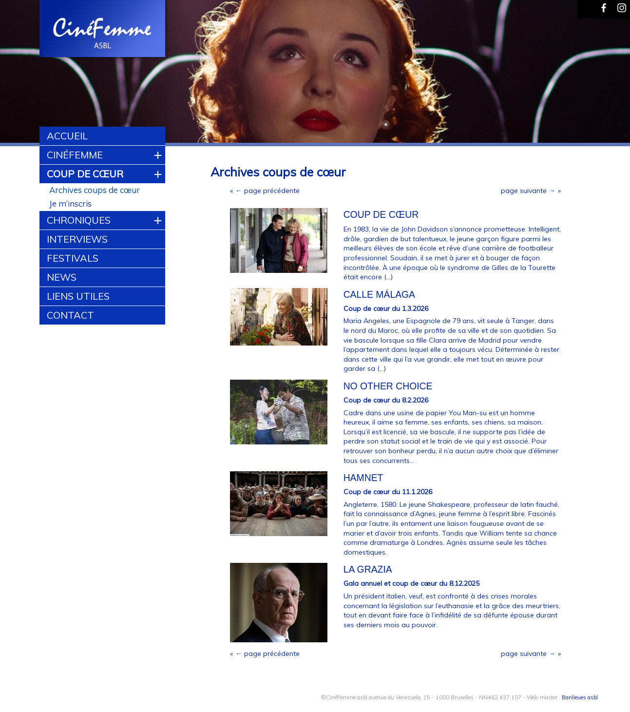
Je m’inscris (70, 203)
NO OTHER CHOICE (388, 386)
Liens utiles (78, 296)
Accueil (67, 136)
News (61, 277)
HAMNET (363, 477)
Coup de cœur (85, 174)
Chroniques (79, 220)
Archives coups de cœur (94, 190)
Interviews (77, 239)
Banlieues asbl (580, 697)
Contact (70, 315)
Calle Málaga (379, 294)
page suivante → (528, 190)
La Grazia (368, 569)
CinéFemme (75, 155)
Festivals (72, 258)
